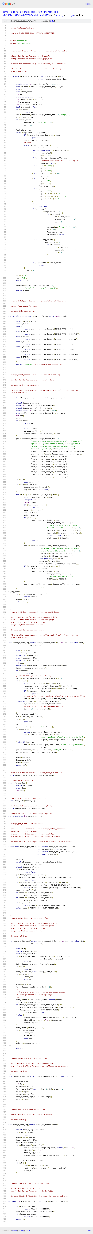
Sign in (88, 4)
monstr (48, 11)
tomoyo (70, 15)
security (59, 15)
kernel (5, 11)
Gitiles (14, 1230)
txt (82, 1230)
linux (26, 11)
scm (19, 11)
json (89, 1230)
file (52, 21)
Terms (28, 1230)
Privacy (21, 1230)
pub (13, 11)
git (40, 11)
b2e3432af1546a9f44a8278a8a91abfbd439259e (26, 15)
